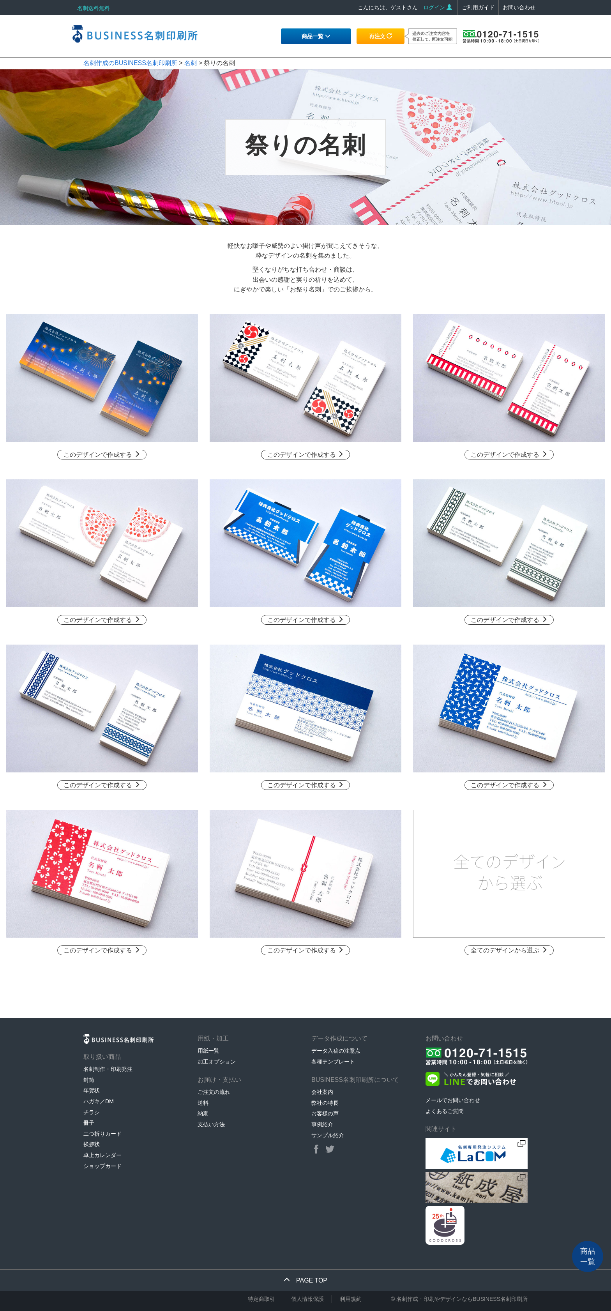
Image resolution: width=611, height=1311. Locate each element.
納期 (203, 1113)
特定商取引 (261, 1299)
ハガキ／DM (98, 1101)
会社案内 (322, 1092)
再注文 (380, 36)
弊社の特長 (325, 1103)
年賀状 (91, 1090)
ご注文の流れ (214, 1092)
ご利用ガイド (478, 7)
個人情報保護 (307, 1299)
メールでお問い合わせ (453, 1100)
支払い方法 (211, 1124)
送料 (203, 1103)
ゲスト (398, 7)
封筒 (88, 1080)
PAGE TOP (305, 1280)
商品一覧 (316, 36)
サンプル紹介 (327, 1135)
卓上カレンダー (102, 1155)
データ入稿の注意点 (335, 1051)
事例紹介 (322, 1124)
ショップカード (102, 1166)
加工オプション (217, 1061)
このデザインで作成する (102, 454)
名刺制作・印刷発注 (107, 1069)
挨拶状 (91, 1144)
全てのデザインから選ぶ (509, 950)
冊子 (88, 1123)
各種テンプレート (333, 1061)
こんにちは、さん (388, 7)
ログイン (437, 7)
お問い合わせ (519, 7)
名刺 (190, 63)
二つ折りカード (102, 1134)
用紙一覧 (208, 1051)
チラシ (91, 1112)
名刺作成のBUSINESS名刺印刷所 (130, 63)
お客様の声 (325, 1113)
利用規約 (351, 1299)
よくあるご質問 (445, 1111)
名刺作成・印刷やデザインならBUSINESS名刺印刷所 (462, 1299)
